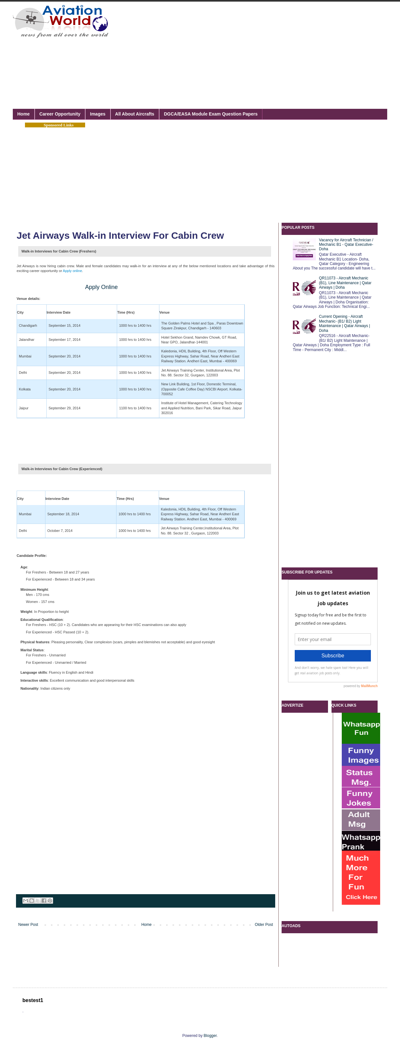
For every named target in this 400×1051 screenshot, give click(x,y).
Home (23, 113)
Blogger (210, 1035)
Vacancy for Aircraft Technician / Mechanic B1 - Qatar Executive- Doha (346, 245)
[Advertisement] (196, 48)
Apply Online (101, 287)
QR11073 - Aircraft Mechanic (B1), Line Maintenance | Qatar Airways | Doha (345, 283)
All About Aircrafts (135, 113)
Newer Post (28, 924)
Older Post (264, 924)
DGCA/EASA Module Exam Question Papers (211, 113)
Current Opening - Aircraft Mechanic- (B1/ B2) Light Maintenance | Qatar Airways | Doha (344, 323)
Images (97, 113)
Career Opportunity (59, 113)
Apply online (72, 271)
